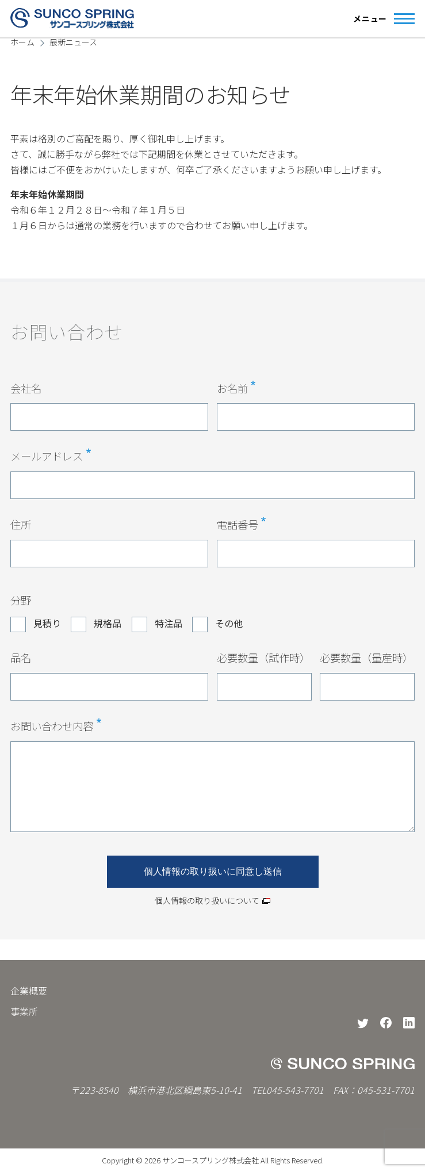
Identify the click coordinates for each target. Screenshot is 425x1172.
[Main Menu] (380, 18)
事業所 (24, 1011)
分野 (20, 600)
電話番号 (237, 524)
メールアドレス (46, 455)
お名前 (232, 388)
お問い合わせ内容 (51, 725)
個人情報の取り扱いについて (207, 900)
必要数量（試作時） (263, 657)
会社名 (25, 388)
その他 (229, 623)
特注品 (168, 623)
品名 (20, 657)
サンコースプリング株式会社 (210, 1160)
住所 (20, 524)
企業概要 (28, 990)
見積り (47, 623)
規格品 (107, 623)
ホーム (22, 42)
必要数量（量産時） (366, 657)
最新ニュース (73, 42)
